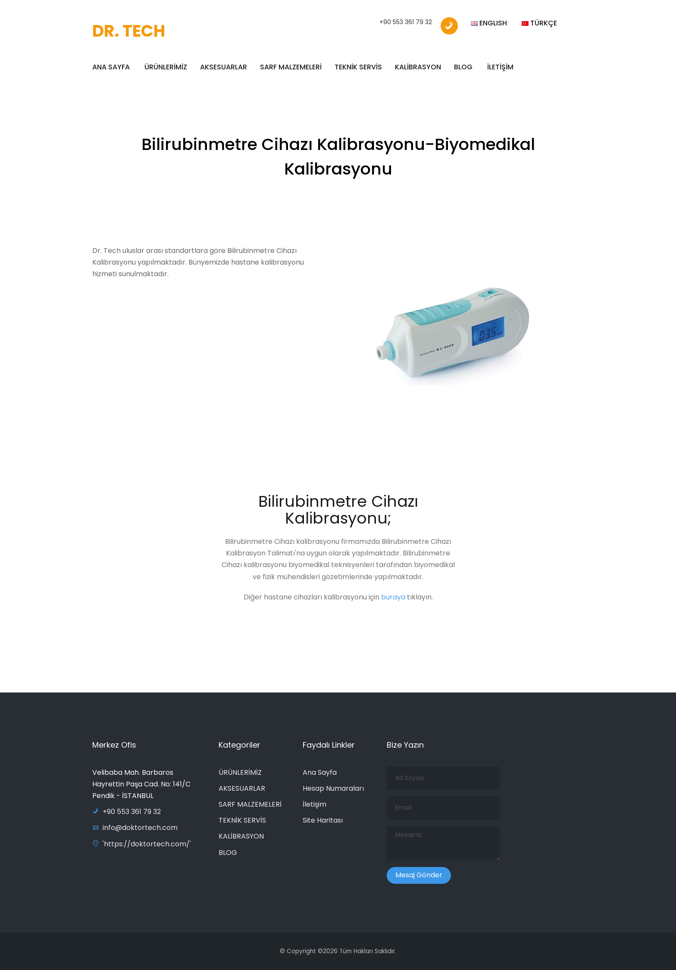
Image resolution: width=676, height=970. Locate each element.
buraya (394, 600)
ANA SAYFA (111, 67)
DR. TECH (128, 30)
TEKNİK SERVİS (358, 67)
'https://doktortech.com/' (141, 844)
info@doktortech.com (135, 828)
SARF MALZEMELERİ (291, 67)
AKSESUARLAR (223, 67)
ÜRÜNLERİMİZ (165, 67)
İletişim (314, 804)
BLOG (463, 67)
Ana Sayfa (320, 772)
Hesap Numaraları (333, 788)
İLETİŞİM (500, 67)
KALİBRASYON (418, 67)
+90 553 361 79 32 (405, 22)
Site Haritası (323, 820)
